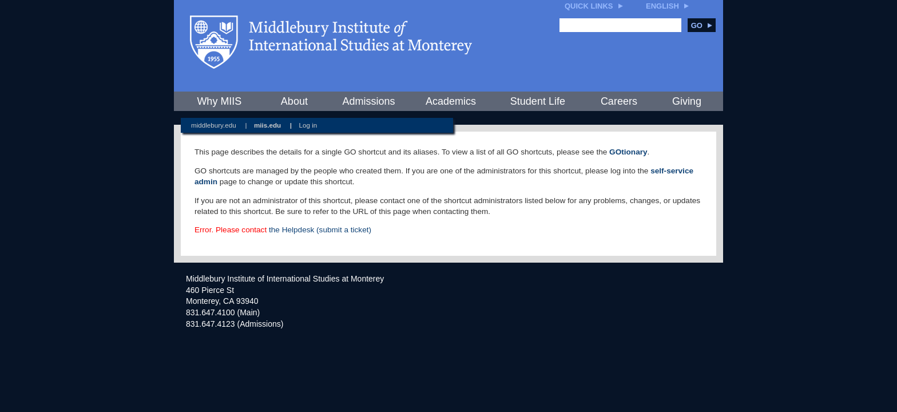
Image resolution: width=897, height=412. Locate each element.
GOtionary (628, 152)
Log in (308, 125)
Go (701, 25)
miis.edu (267, 125)
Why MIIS (219, 101)
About (294, 101)
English (662, 6)
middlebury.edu (213, 125)
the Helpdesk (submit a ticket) (320, 229)
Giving (686, 101)
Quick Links (589, 6)
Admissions (368, 101)
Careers (619, 101)
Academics (451, 101)
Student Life (537, 101)
